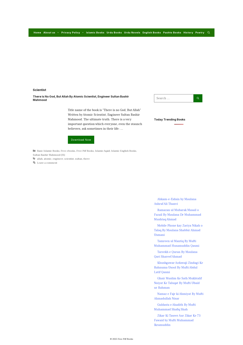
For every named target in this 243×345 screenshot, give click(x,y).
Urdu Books (114, 32)
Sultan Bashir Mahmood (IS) (49, 155)
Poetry (199, 32)
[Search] (198, 98)
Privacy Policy (73, 32)
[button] (208, 32)
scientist (69, 159)
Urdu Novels (132, 32)
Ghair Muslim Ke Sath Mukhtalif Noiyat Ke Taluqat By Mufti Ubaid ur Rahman (178, 283)
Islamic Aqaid (102, 151)
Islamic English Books (123, 151)
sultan (78, 159)
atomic (47, 159)
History (188, 32)
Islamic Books (95, 32)
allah (40, 159)
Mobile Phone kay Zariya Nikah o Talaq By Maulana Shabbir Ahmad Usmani (178, 230)
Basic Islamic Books (48, 151)
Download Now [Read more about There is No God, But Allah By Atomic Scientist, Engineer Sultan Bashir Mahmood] (81, 139)
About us (51, 32)
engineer (58, 159)
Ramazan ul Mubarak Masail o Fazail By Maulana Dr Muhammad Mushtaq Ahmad (177, 214)
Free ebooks (68, 151)
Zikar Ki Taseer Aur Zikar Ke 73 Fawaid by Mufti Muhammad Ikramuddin (177, 320)
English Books (152, 32)
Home (37, 32)
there (86, 159)
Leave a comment (47, 163)
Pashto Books (172, 32)
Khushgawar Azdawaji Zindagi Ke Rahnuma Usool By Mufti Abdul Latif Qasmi (178, 267)
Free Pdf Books (85, 151)
